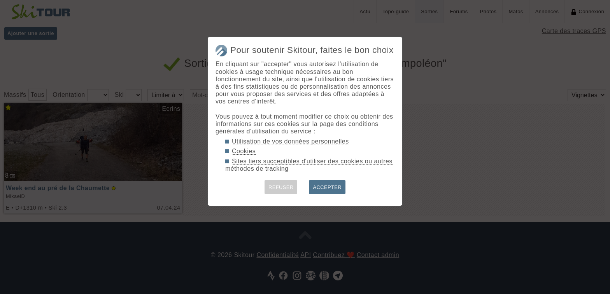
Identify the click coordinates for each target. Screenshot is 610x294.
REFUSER (281, 187)
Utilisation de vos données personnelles (290, 141)
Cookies (244, 151)
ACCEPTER (327, 187)
